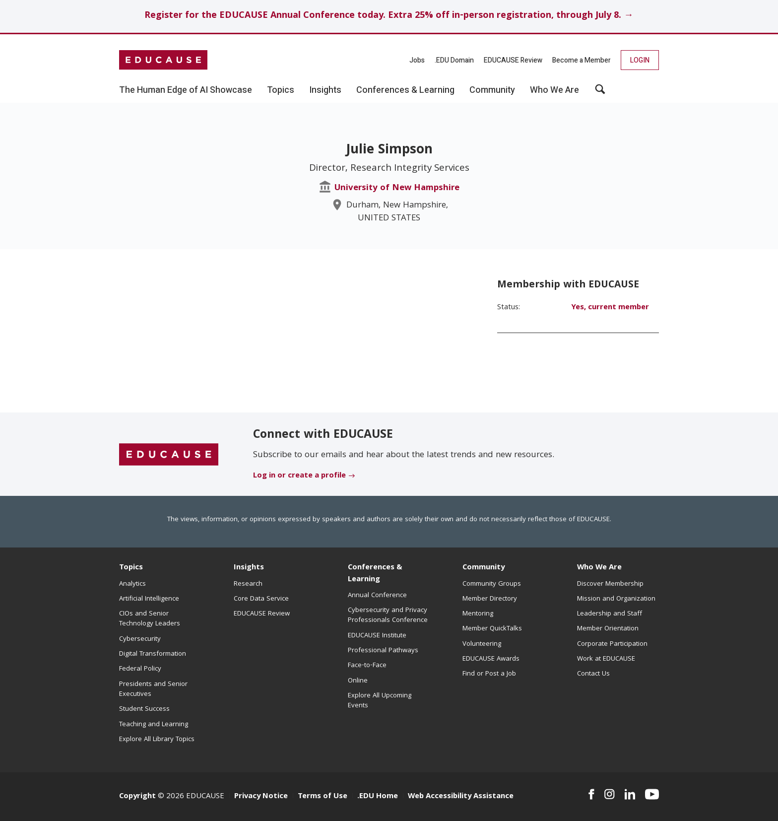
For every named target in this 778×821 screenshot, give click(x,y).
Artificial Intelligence (149, 599)
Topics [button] (280, 90)
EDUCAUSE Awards (490, 659)
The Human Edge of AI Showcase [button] (185, 90)
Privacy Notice (261, 796)
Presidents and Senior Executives (153, 689)
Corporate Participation (612, 644)
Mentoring (477, 614)
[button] (600, 93)
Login (639, 60)
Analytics (132, 584)
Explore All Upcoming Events (379, 700)
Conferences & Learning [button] (405, 90)
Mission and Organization (616, 599)
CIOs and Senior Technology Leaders (149, 619)
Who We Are (599, 567)
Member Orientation (608, 628)
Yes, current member (610, 307)
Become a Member (581, 60)
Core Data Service (261, 599)
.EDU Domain (454, 60)
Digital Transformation (152, 654)
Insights (249, 567)
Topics (131, 567)
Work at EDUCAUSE (606, 659)
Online (358, 681)
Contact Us (593, 674)
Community (483, 567)
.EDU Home (377, 796)
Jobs (417, 60)
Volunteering (481, 644)
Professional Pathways (383, 650)
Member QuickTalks (492, 628)
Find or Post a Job (489, 674)
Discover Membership (610, 584)
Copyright (137, 796)
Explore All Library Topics (156, 739)
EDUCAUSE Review (513, 60)
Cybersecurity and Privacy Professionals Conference (388, 615)
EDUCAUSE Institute (377, 635)
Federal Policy (140, 669)
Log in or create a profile (299, 476)
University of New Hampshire (396, 188)
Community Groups (491, 584)
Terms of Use (322, 796)
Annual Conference (377, 595)
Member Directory (489, 599)
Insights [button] (325, 90)
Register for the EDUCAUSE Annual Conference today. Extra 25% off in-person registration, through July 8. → (388, 16)
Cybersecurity (140, 639)
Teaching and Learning (153, 724)
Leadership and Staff (609, 614)
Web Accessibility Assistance (461, 796)
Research (248, 584)
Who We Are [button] (554, 90)
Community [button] (492, 90)
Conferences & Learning (375, 573)
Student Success (144, 709)
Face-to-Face (367, 665)
